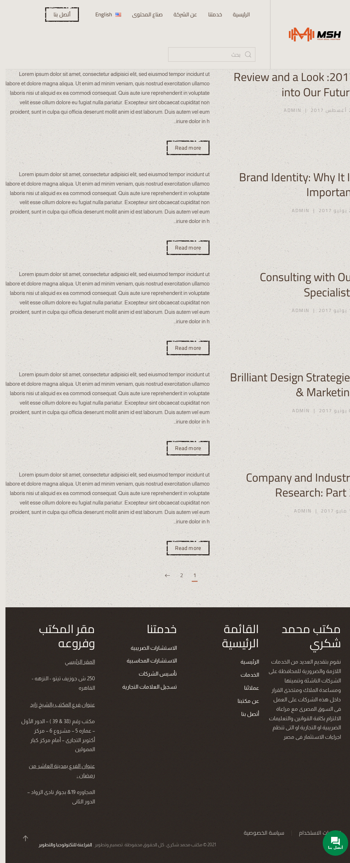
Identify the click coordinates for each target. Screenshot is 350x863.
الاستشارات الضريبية (149, 648)
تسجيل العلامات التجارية (145, 687)
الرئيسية (235, 14)
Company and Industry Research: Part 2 (295, 484)
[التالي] (162, 576)
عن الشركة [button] (180, 14)
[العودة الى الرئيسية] (307, 34)
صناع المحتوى (142, 14)
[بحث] (206, 54)
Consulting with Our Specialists (302, 284)
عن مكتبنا (243, 701)
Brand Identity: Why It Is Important (292, 184)
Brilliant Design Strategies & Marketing (287, 384)
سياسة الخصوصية (259, 833)
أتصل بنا (56, 14)
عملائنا (246, 688)
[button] (21, 838)
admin (287, 110)
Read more (183, 147)
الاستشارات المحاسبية (147, 660)
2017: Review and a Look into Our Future (289, 84)
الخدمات (245, 675)
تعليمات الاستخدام (315, 833)
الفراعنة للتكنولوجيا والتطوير (60, 844)
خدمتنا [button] (209, 14)
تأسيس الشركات (153, 673)
